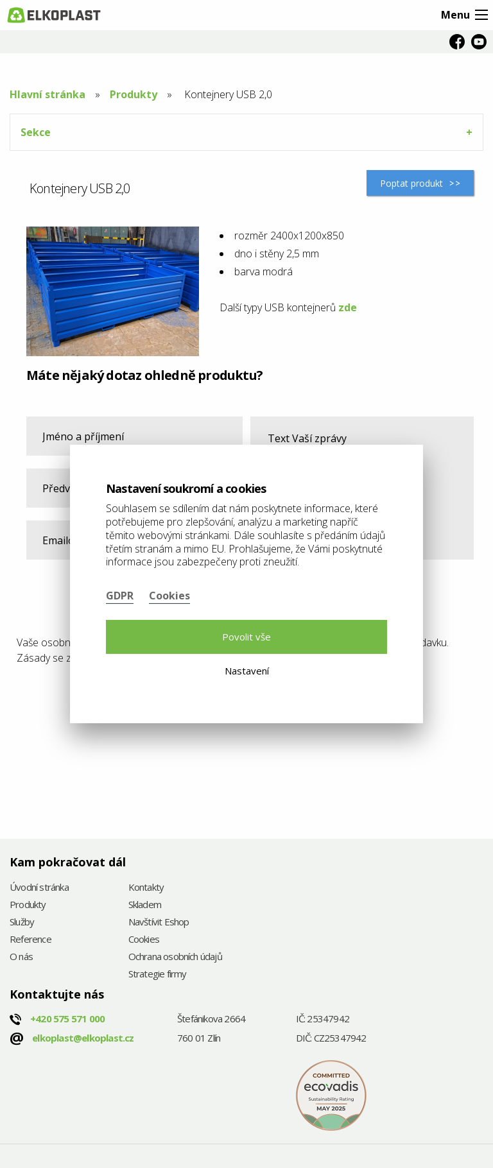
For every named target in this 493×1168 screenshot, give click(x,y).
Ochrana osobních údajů (175, 957)
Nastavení (247, 670)
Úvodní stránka (39, 887)
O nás (21, 957)
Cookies (143, 939)
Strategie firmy (157, 974)
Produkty (133, 94)
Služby (22, 922)
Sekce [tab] (36, 132)
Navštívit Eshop (158, 922)
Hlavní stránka (47, 94)
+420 (67, 1018)
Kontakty (146, 887)
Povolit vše (246, 636)
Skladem (144, 905)
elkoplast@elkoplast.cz (83, 1037)
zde (347, 307)
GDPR (120, 595)
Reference (30, 939)
